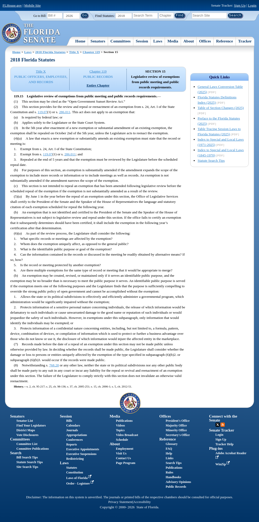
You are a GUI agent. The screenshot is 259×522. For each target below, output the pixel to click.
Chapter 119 (91, 52)
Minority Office (176, 430)
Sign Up (240, 5)
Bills (69, 421)
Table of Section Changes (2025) (221, 108)
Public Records (176, 487)
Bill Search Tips (27, 457)
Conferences (74, 440)
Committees (120, 41)
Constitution (74, 472)
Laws (157, 41)
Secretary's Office (178, 435)
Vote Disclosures (27, 435)
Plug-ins (216, 448)
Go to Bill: (39, 15)
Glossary (172, 444)
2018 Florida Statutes (50, 52)
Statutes (71, 468)
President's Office (178, 421)
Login (252, 5)
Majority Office (176, 425)
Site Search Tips (27, 467)
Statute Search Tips (211, 160)
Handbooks (173, 477)
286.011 (64, 112)
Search (15, 453)
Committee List (26, 444)
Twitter (218, 425)
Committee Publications (32, 449)
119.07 (42, 112)
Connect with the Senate (223, 418)
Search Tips (174, 463)
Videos (120, 425)
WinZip (223, 464)
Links (169, 458)
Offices (205, 41)
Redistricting (75, 459)
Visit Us (121, 453)
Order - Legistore (80, 483)
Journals (72, 430)
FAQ (169, 449)
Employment (124, 449)
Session (142, 41)
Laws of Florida (79, 478)
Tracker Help (225, 444)
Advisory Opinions (178, 482)
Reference (224, 41)
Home (80, 41)
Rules (169, 472)
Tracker (245, 41)
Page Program (125, 463)
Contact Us (123, 458)
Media (173, 41)
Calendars (73, 425)
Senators (98, 41)
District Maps (25, 430)
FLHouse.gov (12, 5)
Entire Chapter (98, 85)
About (188, 41)
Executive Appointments (82, 449)
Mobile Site (32, 5)
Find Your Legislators (31, 425)
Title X (74, 52)
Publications (124, 421)
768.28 (54, 365)
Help (169, 453)
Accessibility (142, 502)
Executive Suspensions (81, 454)
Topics (120, 430)
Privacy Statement (120, 502)
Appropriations (76, 435)
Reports (71, 444)
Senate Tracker (221, 430)
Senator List (24, 421)
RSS (223, 425)
